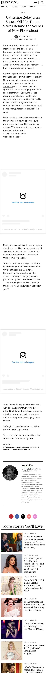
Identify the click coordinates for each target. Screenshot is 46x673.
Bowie (21, 121)
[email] (35, 516)
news (23, 13)
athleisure (8, 87)
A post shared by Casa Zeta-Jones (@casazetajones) (23, 389)
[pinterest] (11, 516)
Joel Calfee (26, 36)
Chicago (28, 68)
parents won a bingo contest (25, 414)
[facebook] (17, 516)
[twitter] (23, 516)
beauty (15, 7)
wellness (34, 7)
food (23, 7)
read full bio (25, 502)
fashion (4, 7)
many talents (9, 49)
